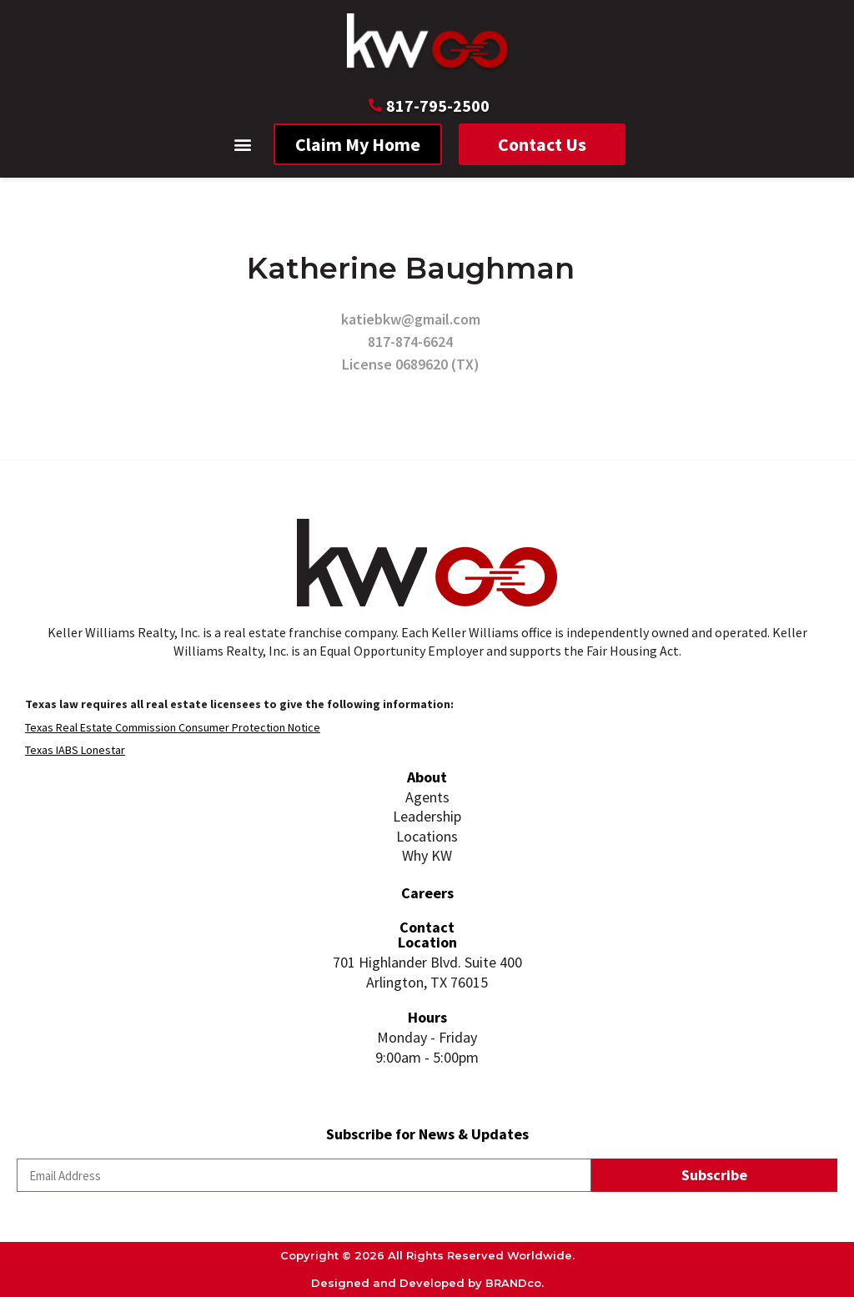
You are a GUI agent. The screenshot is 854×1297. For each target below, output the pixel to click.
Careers (427, 892)
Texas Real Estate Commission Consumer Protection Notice (172, 727)
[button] (243, 144)
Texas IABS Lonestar (75, 749)
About (427, 777)
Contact (427, 927)
